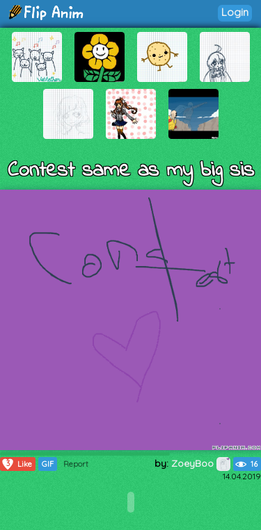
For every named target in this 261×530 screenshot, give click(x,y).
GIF (48, 464)
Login (234, 12)
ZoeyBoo (200, 463)
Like (16, 464)
